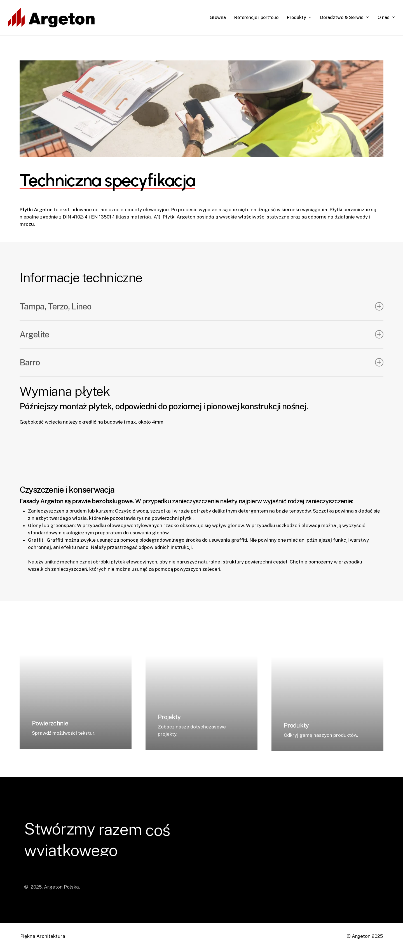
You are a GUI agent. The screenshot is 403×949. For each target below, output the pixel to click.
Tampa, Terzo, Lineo (201, 306)
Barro (201, 362)
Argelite (201, 334)
